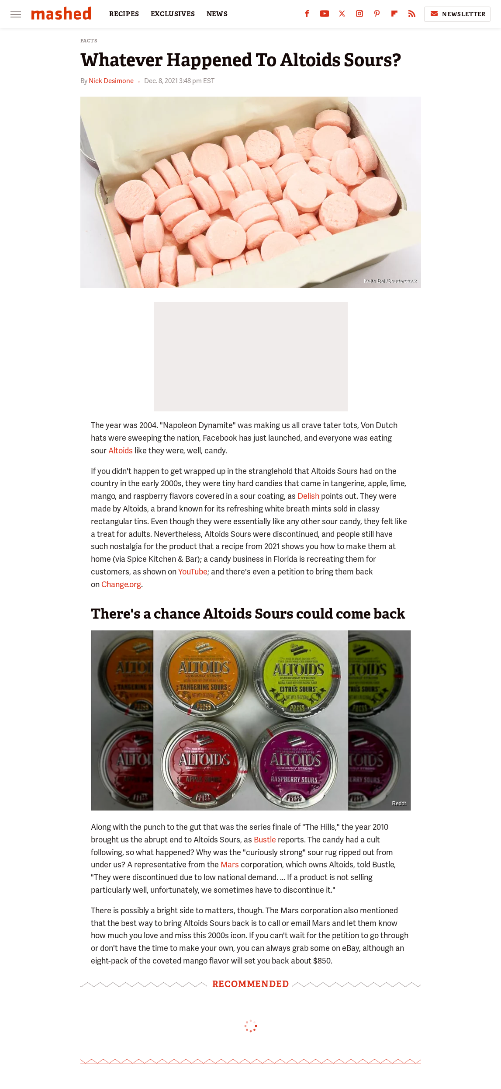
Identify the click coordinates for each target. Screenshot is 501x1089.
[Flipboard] (394, 15)
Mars (230, 864)
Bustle (265, 840)
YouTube (192, 572)
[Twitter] (342, 15)
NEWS (217, 14)
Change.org (121, 584)
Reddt (399, 803)
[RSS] (412, 15)
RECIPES (124, 14)
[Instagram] (359, 15)
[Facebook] (307, 15)
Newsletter (457, 14)
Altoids (120, 450)
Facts (89, 40)
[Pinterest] (377, 15)
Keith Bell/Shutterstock (390, 281)
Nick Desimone (111, 81)
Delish (308, 496)
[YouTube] (324, 15)
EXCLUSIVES (173, 14)
